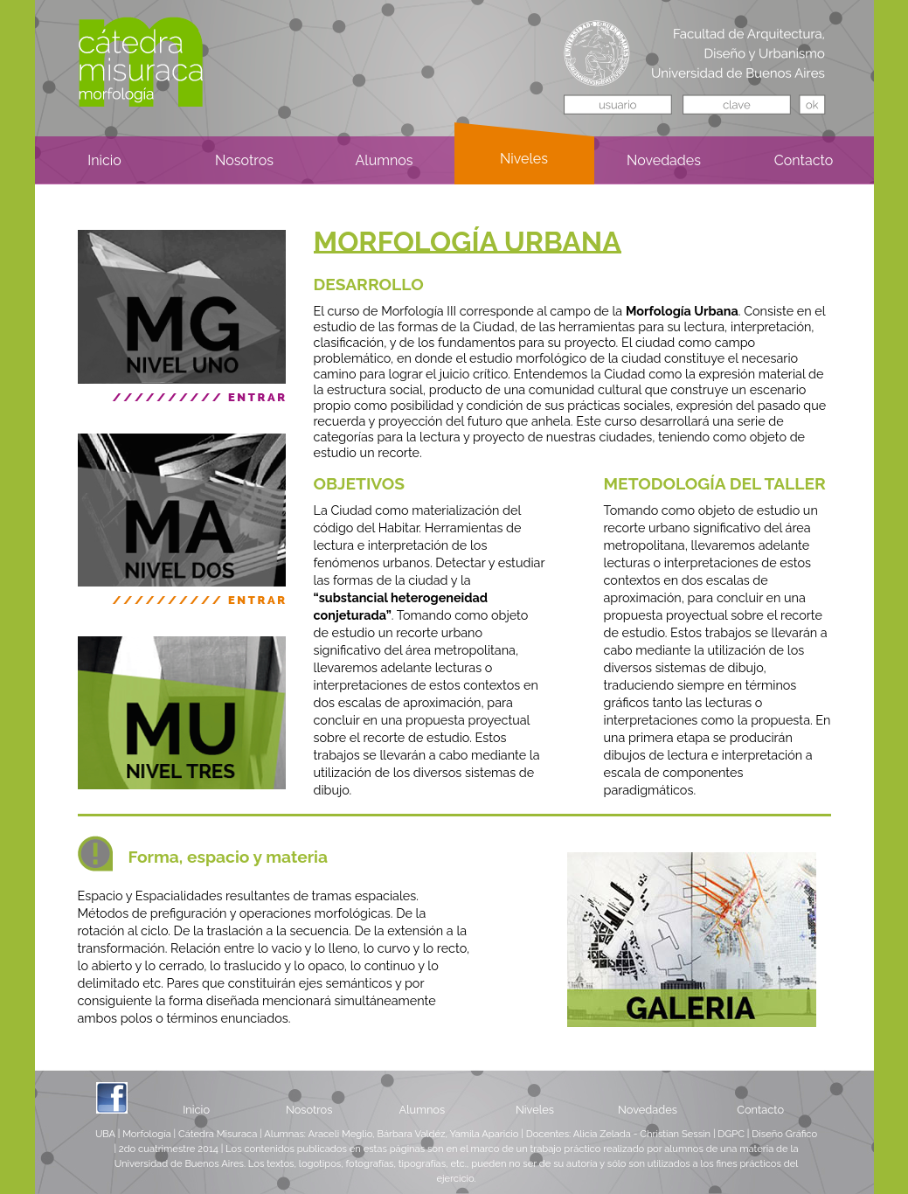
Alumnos (422, 1109)
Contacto (760, 1109)
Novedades (647, 1109)
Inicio (196, 1109)
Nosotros (309, 1109)
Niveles (535, 1109)
